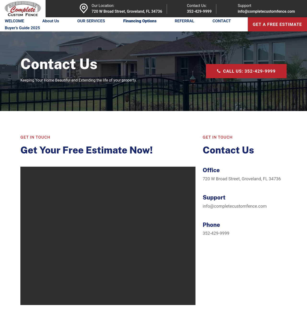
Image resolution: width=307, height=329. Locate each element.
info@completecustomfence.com (266, 11)
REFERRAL (184, 20)
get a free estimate (277, 24)
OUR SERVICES (91, 20)
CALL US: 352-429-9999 (246, 71)
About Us (50, 20)
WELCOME (14, 20)
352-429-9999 (199, 11)
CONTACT (222, 20)
